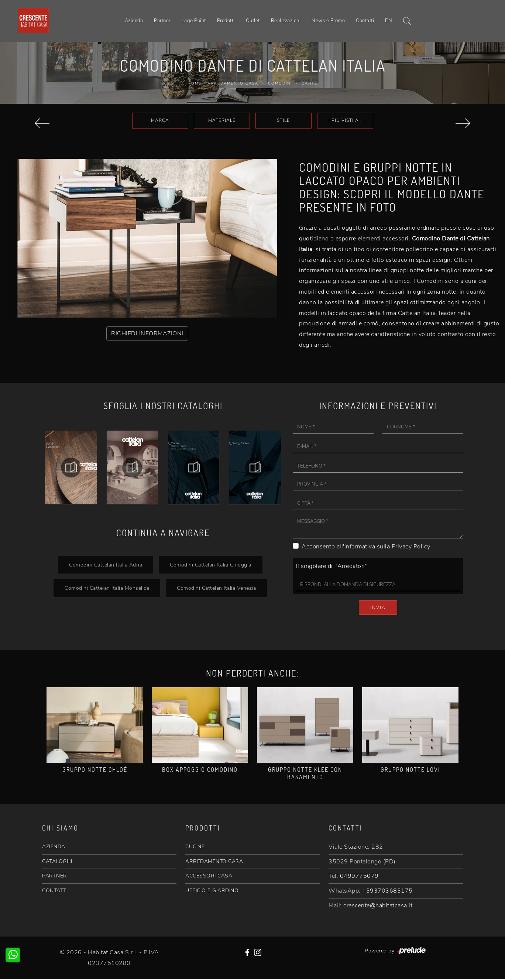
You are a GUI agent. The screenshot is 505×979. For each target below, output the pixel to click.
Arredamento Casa (232, 83)
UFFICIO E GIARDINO (211, 890)
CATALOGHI (57, 861)
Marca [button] (160, 120)
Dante (309, 83)
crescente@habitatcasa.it (377, 905)
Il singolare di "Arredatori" (332, 566)
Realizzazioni (286, 20)
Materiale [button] (222, 120)
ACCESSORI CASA (208, 875)
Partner (162, 20)
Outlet (253, 20)
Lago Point (194, 20)
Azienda (134, 20)
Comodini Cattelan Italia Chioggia (210, 564)
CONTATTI (55, 890)
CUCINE (195, 846)
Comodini (280, 83)
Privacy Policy (411, 546)
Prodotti (226, 20)
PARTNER (54, 875)
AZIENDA (53, 846)
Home (195, 83)
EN (388, 20)
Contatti (365, 20)
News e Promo (328, 20)
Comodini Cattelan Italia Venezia (216, 588)
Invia (378, 607)
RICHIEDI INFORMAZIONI (147, 333)
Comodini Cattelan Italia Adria (105, 564)
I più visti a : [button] (345, 120)
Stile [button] (283, 120)
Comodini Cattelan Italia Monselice (107, 588)
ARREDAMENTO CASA (214, 861)
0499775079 (359, 876)
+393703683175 (387, 891)
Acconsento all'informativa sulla (366, 546)
